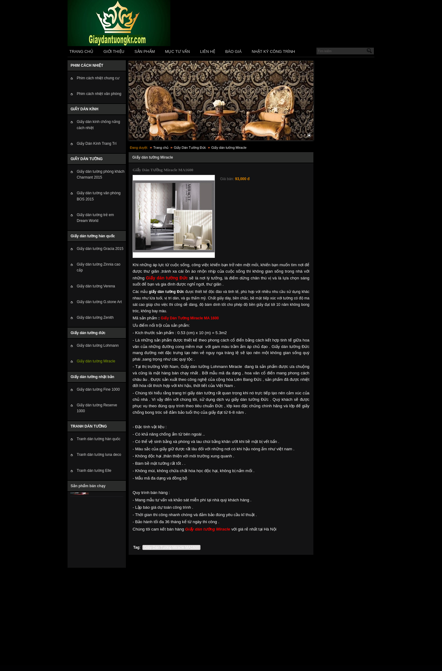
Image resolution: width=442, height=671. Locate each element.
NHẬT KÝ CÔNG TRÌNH (273, 51)
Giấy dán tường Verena (96, 286)
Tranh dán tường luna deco (99, 454)
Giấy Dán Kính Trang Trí (97, 143)
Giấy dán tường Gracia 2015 (100, 249)
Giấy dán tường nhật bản (92, 377)
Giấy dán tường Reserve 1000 (97, 408)
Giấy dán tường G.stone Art (99, 302)
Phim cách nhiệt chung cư (98, 78)
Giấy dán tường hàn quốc (93, 236)
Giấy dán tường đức (88, 333)
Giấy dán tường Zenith (95, 317)
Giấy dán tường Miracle (96, 361)
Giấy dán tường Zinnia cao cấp (98, 267)
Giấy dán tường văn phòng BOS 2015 (99, 196)
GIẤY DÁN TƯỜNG (87, 159)
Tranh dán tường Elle (94, 470)
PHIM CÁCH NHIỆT (87, 65)
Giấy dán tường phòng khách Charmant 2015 (100, 174)
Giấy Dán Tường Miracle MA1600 (171, 547)
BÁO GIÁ (233, 51)
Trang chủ (161, 147)
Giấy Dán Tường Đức (190, 147)
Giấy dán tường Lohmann (98, 345)
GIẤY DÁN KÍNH (84, 109)
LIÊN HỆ (207, 51)
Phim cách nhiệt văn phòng (99, 94)
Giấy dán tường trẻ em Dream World (95, 218)
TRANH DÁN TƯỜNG (89, 426)
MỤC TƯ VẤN (177, 51)
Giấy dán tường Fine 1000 (98, 389)
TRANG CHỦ (81, 51)
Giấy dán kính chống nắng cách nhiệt (98, 125)
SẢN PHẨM (144, 51)
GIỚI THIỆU (113, 51)
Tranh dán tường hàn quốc (98, 439)
